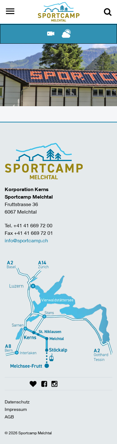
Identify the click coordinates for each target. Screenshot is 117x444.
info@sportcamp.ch (26, 240)
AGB (9, 416)
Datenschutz (17, 401)
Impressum (16, 409)
